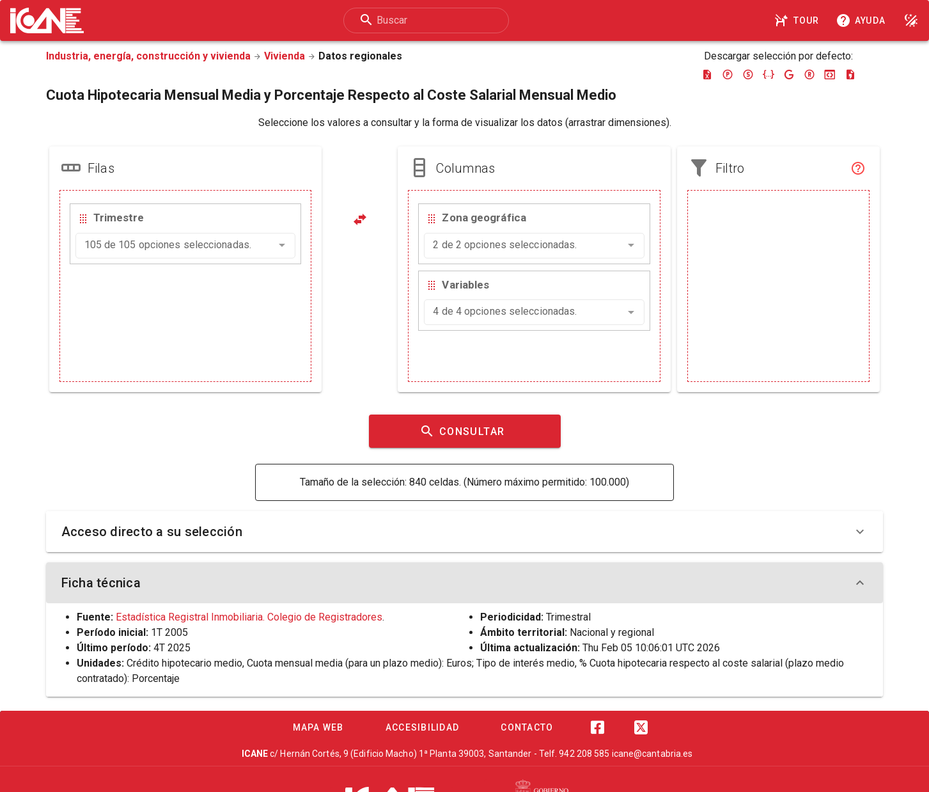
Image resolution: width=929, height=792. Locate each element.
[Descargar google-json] (789, 74)
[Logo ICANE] (47, 20)
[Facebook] (597, 727)
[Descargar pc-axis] (727, 74)
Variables (465, 284)
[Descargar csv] (850, 74)
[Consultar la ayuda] (863, 20)
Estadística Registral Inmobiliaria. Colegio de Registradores (249, 617)
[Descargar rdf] (809, 74)
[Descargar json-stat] (830, 74)
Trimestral (568, 617)
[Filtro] (858, 168)
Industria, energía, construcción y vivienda (148, 56)
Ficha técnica (464, 582)
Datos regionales (360, 56)
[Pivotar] (360, 219)
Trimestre (118, 217)
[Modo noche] (911, 20)
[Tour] (798, 20)
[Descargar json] (768, 74)
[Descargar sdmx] (748, 74)
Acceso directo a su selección (464, 531)
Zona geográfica (484, 217)
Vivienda (284, 56)
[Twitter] (641, 727)
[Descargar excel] (707, 74)
